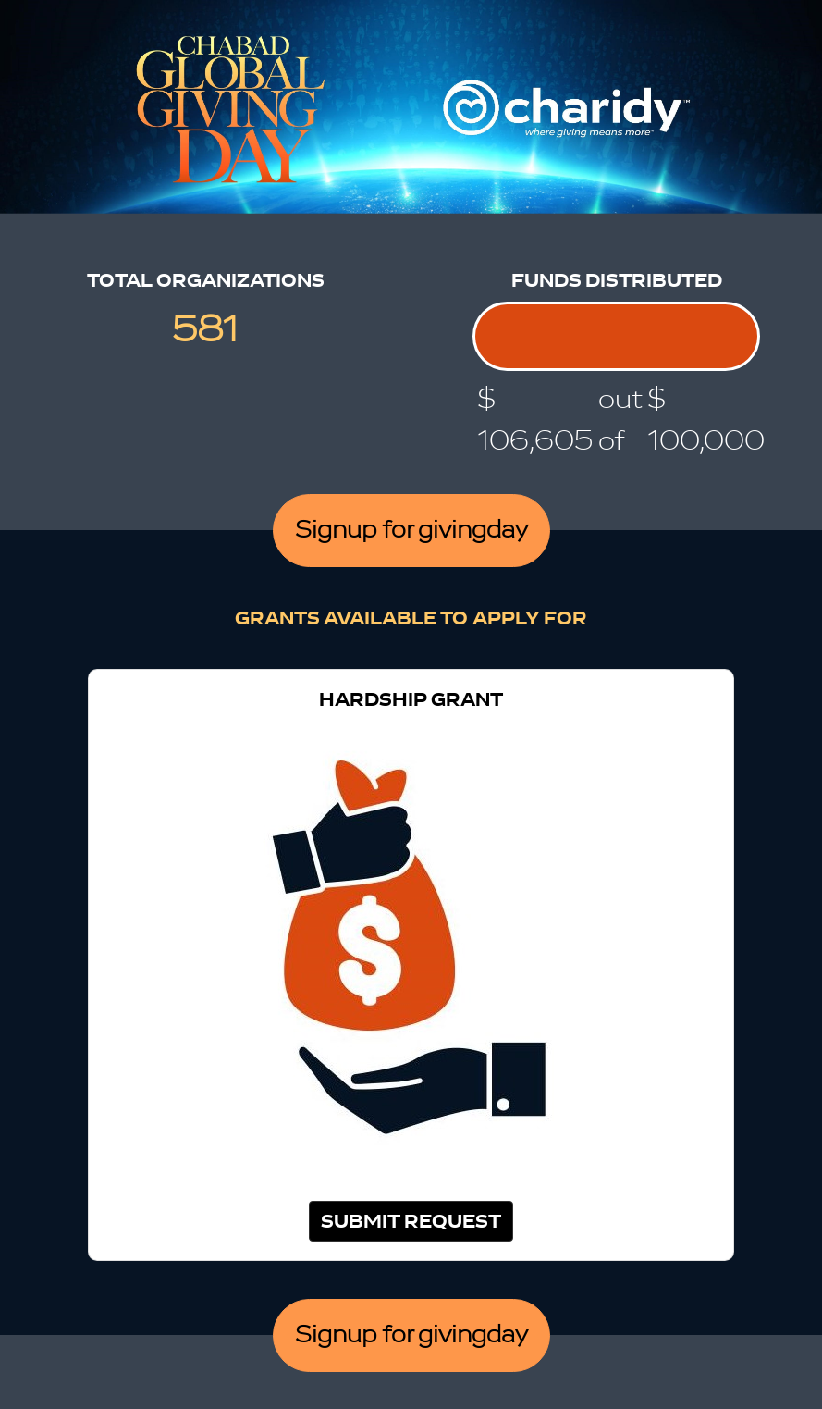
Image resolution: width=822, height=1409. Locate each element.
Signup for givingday (411, 530)
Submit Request (411, 1221)
